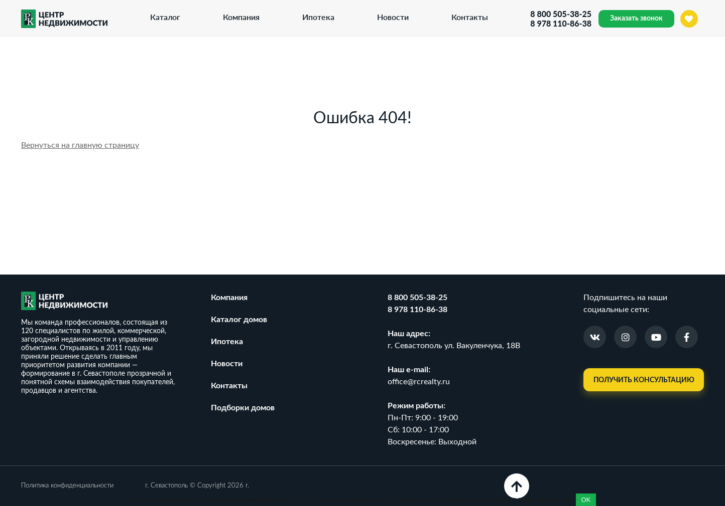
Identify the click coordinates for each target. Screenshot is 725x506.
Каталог (165, 17)
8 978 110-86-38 (560, 23)
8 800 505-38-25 (560, 14)
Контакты (469, 17)
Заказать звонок (636, 18)
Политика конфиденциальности (67, 485)
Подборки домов (243, 408)
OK (586, 499)
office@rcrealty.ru (419, 382)
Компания (241, 17)
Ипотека (318, 17)
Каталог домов (239, 320)
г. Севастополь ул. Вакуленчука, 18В (454, 346)
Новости (393, 17)
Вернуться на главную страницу (80, 145)
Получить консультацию (643, 380)
